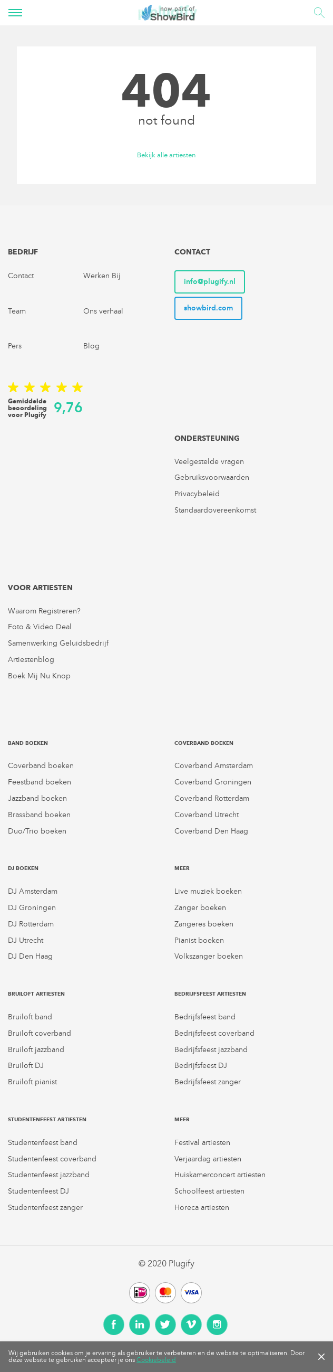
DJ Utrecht (25, 940)
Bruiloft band (30, 1017)
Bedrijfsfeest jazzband (211, 1049)
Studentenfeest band (42, 1142)
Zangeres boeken (203, 924)
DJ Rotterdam (31, 924)
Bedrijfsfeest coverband (214, 1033)
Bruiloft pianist (32, 1081)
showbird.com (208, 308)
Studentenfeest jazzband (49, 1174)
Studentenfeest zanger (45, 1207)
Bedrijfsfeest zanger (207, 1081)
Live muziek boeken (208, 891)
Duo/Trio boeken (37, 831)
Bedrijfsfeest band (205, 1017)
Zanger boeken (200, 907)
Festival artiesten (202, 1142)
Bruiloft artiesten (36, 993)
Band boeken (28, 743)
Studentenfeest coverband (52, 1159)
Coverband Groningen (212, 782)
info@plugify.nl (210, 281)
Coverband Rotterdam (211, 798)
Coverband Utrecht (206, 814)
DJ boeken (23, 868)
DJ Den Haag (30, 956)
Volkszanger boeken (208, 956)
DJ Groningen (32, 907)
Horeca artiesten (201, 1207)
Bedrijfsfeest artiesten (210, 993)
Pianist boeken (199, 940)
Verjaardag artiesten (207, 1159)
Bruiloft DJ (26, 1065)
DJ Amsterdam (32, 891)
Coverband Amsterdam (213, 765)
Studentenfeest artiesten (47, 1119)
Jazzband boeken (37, 798)
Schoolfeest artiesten (209, 1191)
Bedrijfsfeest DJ (200, 1065)
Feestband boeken (39, 782)
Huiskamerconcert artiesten (220, 1174)
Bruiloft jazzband (36, 1049)
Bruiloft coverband (39, 1033)
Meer (182, 868)
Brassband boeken (39, 814)
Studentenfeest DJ (38, 1191)
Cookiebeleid (156, 1360)
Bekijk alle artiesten (166, 155)
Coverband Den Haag (211, 831)
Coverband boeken (41, 765)
